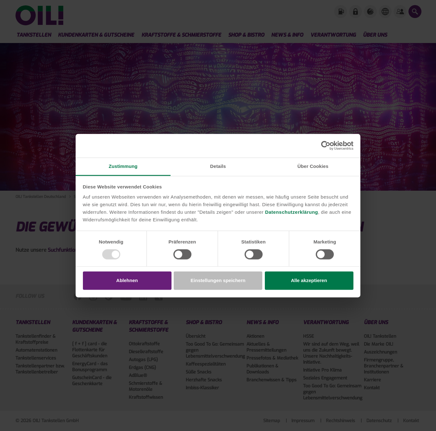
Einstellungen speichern (217, 280)
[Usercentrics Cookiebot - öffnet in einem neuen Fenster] (325, 145)
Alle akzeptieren (309, 280)
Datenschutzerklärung (291, 212)
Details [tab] (218, 166)
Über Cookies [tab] (312, 166)
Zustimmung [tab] (123, 166)
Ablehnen (127, 280)
